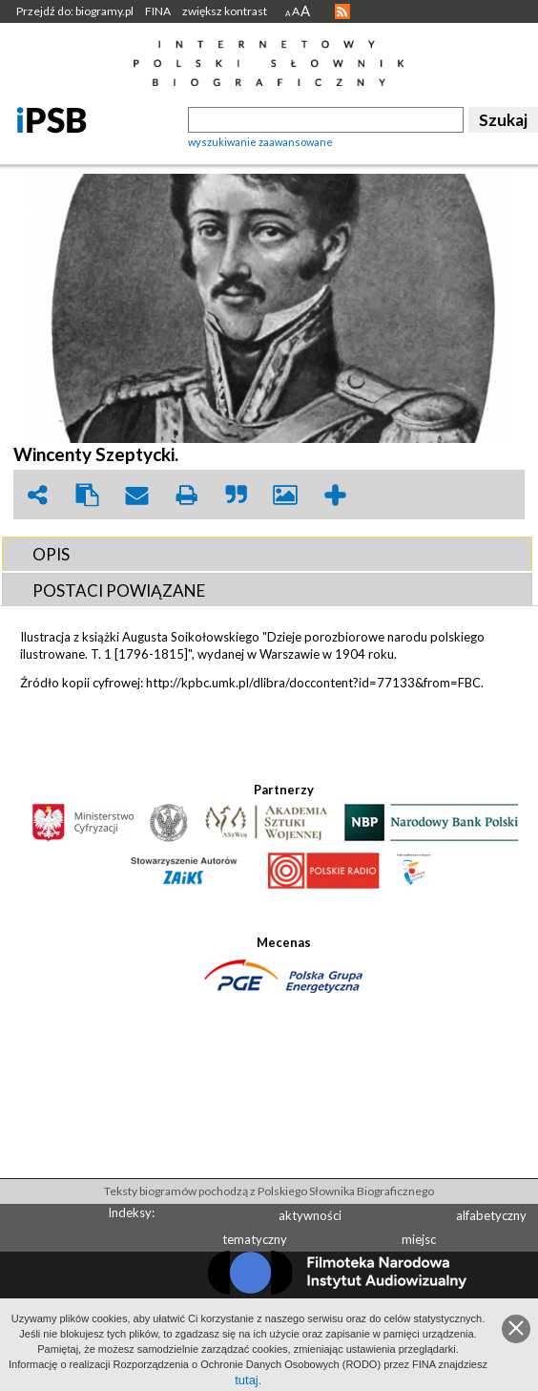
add (334, 495)
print (186, 495)
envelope (136, 495)
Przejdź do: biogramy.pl (75, 11)
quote (235, 495)
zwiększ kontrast (224, 11)
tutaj (247, 1380)
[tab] (267, 554)
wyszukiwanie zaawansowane (260, 142)
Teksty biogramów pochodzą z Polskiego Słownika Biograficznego (269, 1191)
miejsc (419, 1239)
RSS (342, 11)
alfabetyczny (491, 1215)
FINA (158, 11)
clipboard (86, 495)
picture (285, 495)
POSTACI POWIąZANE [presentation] (118, 590)
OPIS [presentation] (51, 554)
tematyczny (254, 1239)
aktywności (310, 1215)
